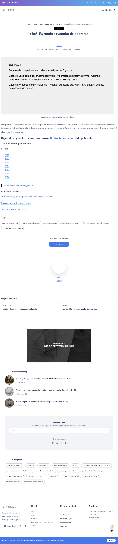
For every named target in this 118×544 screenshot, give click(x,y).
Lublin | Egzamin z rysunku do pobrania (20, 309)
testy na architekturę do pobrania (12, 228)
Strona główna (31, 24)
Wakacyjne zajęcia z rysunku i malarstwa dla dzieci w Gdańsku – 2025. (46, 390)
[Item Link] (9, 379)
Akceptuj (111, 540)
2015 (7, 170)
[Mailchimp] (105, 430)
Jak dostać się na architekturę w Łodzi (18, 185)
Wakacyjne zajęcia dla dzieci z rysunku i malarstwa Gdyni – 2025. (44, 378)
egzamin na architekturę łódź (31, 223)
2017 (7, 177)
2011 (7, 155)
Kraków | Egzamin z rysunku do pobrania (79, 309)
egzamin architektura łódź (10, 223)
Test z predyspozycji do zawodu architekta (96, 223)
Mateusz (59, 46)
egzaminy (59, 24)
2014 (7, 166)
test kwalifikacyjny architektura (69, 223)
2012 (7, 159)
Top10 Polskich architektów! (13, 209)
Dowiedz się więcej (57, 540)
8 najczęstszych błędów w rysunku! (16, 203)
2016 (7, 173)
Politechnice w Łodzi (63, 138)
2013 (7, 162)
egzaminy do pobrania (50, 223)
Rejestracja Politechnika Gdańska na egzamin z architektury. (42, 401)
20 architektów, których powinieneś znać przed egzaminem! (27, 196)
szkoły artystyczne (46, 24)
